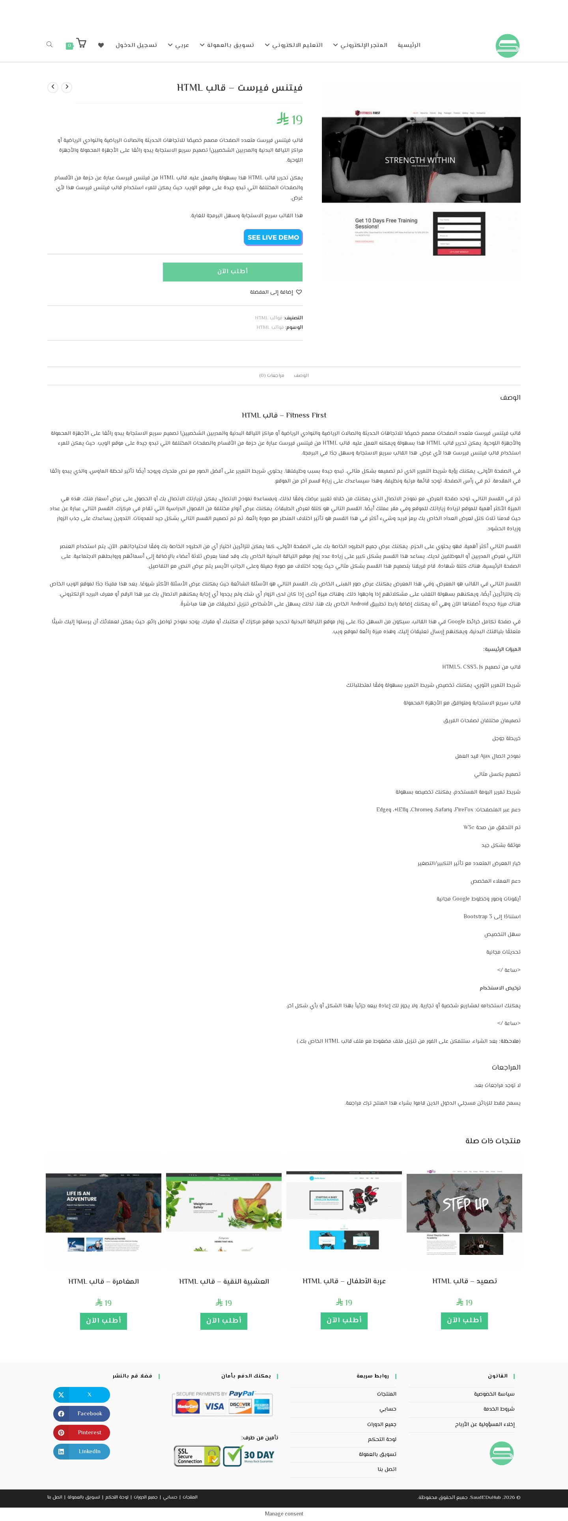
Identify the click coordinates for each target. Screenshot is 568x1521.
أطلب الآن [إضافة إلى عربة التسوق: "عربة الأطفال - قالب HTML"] (344, 1320)
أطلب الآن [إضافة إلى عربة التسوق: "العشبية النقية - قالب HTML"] (223, 1321)
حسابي (387, 1409)
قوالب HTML (268, 318)
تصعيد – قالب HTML (464, 1282)
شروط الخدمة (499, 1409)
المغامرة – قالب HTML (103, 1282)
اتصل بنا (386, 1469)
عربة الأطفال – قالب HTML (344, 1282)
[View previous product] (66, 87)
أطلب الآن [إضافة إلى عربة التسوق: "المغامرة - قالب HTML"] (103, 1321)
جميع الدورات (381, 1424)
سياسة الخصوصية (494, 1394)
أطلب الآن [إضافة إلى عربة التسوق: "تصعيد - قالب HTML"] (464, 1320)
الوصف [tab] (301, 376)
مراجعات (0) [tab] (271, 376)
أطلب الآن (232, 272)
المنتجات (386, 1394)
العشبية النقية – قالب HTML (224, 1282)
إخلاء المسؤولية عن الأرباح (485, 1424)
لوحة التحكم (382, 1439)
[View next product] (52, 87)
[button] (276, 293)
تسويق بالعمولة (377, 1454)
